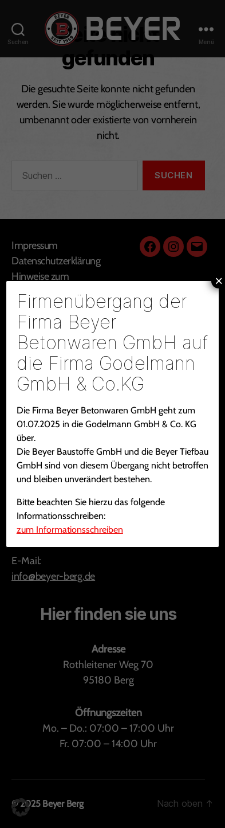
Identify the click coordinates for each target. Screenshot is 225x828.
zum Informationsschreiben (70, 529)
